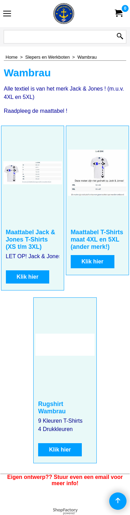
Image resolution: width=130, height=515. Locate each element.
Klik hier (27, 277)
